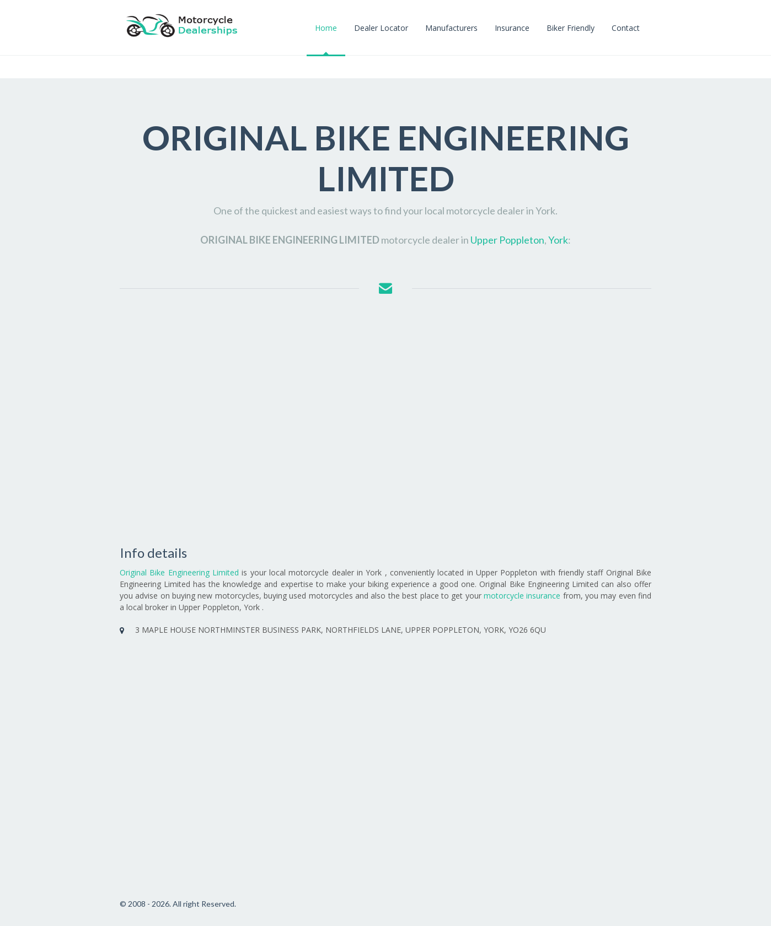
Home (326, 28)
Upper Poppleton (507, 240)
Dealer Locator (381, 28)
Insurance (512, 28)
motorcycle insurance (522, 595)
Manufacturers (451, 28)
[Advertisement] (385, 421)
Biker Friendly (571, 28)
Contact (626, 28)
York (558, 240)
